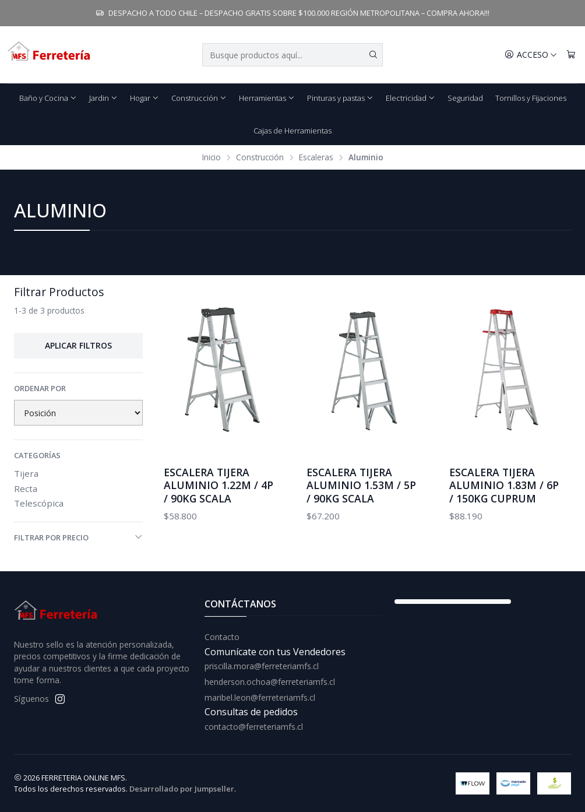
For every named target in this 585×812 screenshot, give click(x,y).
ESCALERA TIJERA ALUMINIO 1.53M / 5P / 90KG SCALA (361, 485)
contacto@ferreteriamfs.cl (254, 726)
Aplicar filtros (78, 345)
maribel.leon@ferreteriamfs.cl (260, 697)
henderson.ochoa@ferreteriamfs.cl (270, 681)
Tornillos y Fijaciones (530, 98)
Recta (25, 488)
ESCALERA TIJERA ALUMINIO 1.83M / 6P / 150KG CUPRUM (504, 485)
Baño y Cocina (48, 98)
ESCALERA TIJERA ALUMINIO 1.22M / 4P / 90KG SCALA (218, 485)
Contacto (222, 636)
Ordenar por (40, 388)
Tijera (26, 473)
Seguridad (465, 98)
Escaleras (316, 157)
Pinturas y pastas (340, 98)
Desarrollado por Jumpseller (181, 788)
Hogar (144, 98)
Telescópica (39, 503)
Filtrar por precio (78, 537)
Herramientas (267, 98)
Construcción (199, 98)
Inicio (211, 157)
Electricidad (410, 98)
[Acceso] (531, 55)
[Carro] (571, 55)
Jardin (103, 98)
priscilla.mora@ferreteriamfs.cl (262, 666)
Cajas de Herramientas (292, 130)
